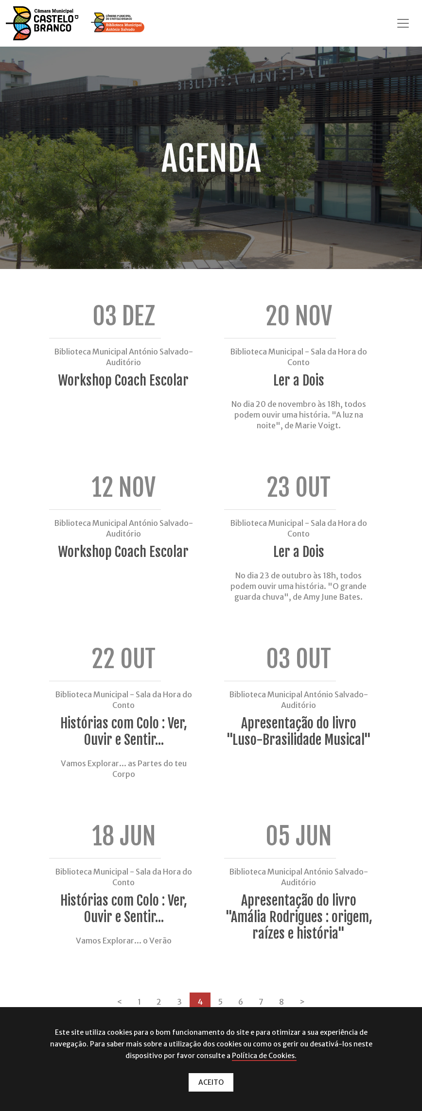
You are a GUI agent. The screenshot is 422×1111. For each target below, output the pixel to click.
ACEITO (211, 1082)
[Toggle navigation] (403, 23)
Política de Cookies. (264, 1055)
